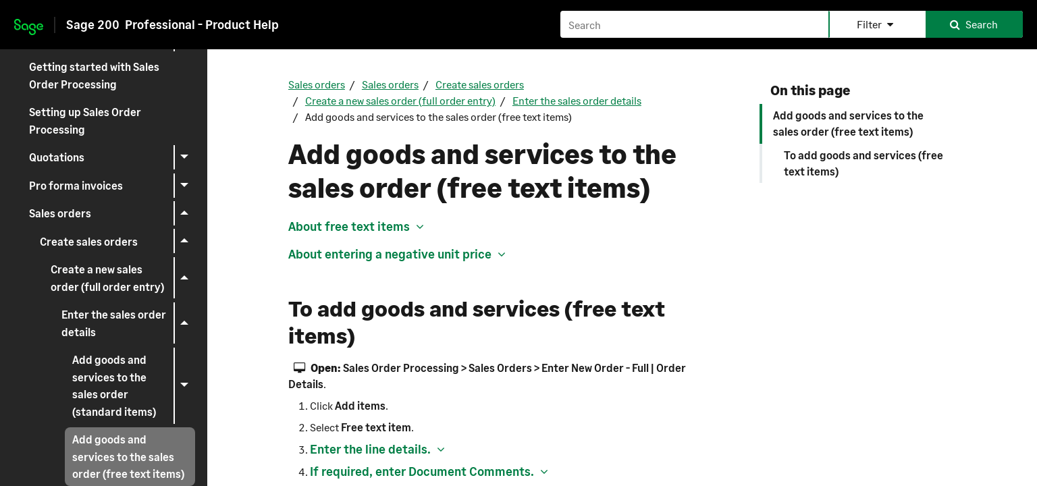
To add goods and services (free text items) (863, 163)
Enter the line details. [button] (370, 448)
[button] (877, 24)
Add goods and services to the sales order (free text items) (848, 123)
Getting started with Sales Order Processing (94, 75)
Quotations (112, 157)
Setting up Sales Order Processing (85, 120)
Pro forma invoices (112, 185)
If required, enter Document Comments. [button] (422, 471)
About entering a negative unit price (389, 253)
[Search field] (791, 24)
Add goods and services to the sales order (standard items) (133, 386)
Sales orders (112, 213)
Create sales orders (117, 241)
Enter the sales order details (128, 323)
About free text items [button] (349, 226)
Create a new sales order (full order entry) (123, 278)
